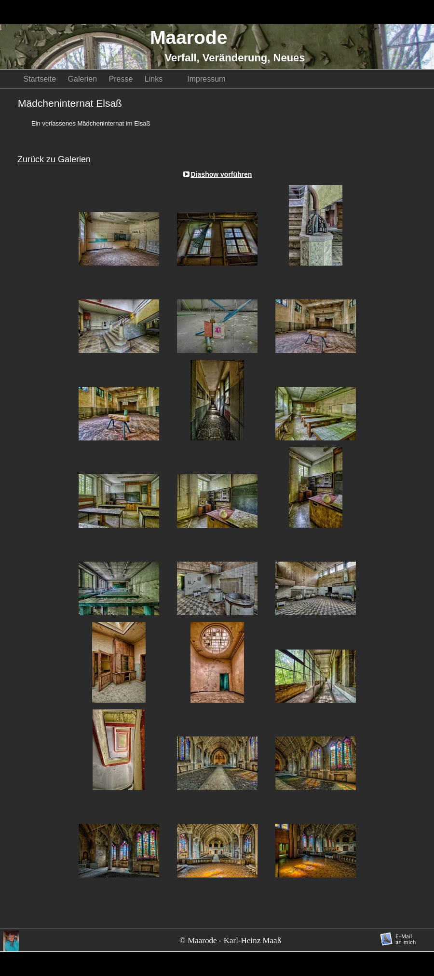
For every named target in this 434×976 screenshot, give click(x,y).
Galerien (83, 79)
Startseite (41, 79)
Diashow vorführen (221, 174)
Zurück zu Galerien (54, 159)
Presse (122, 79)
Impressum (206, 79)
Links (161, 79)
